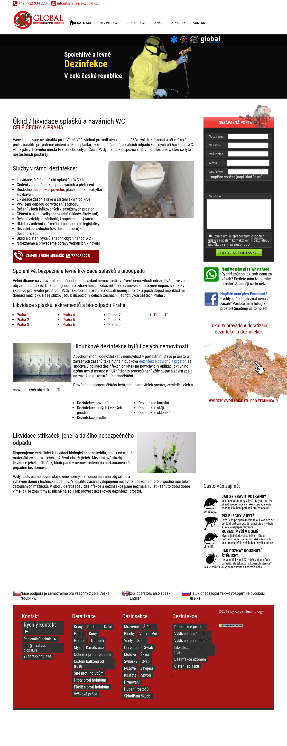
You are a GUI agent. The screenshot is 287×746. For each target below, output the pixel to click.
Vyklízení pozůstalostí (192, 633)
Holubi (79, 633)
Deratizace (80, 22)
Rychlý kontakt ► (40, 627)
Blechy (129, 633)
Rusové (130, 668)
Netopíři (97, 640)
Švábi (146, 661)
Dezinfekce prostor (189, 626)
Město (213, 163)
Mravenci (131, 626)
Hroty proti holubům (90, 680)
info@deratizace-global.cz (74, 3)
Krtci (108, 626)
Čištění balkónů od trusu (89, 664)
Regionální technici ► (40, 639)
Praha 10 (161, 314)
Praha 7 (114, 314)
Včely (128, 640)
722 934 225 (30, 3)
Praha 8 (114, 319)
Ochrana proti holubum (92, 654)
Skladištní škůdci (138, 696)
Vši (154, 633)
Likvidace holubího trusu (189, 650)
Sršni (141, 640)
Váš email (215, 145)
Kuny (93, 633)
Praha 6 (68, 324)
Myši (77, 647)
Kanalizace (95, 647)
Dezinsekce (136, 22)
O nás (158, 22)
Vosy (143, 633)
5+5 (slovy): (216, 172)
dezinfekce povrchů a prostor (162, 361)
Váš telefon (216, 154)
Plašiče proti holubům (91, 687)
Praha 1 (23, 314)
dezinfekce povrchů (48, 189)
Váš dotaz (215, 196)
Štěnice (149, 626)
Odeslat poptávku (238, 253)
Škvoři (145, 654)
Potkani (93, 626)
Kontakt (200, 22)
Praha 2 (23, 319)
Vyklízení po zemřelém (192, 640)
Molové (130, 654)
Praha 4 (68, 314)
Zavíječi (146, 668)
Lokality (177, 22)
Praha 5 (68, 319)
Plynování (132, 682)
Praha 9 (114, 324)
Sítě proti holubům (89, 673)
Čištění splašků (186, 666)
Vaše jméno (216, 136)
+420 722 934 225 (37, 657)
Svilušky (130, 661)
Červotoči (132, 647)
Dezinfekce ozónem (190, 659)
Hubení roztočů (136, 689)
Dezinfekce (109, 22)
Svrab (148, 647)
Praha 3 (23, 324)
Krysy (78, 626)
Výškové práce (85, 694)
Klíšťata (130, 675)
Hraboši (80, 640)
